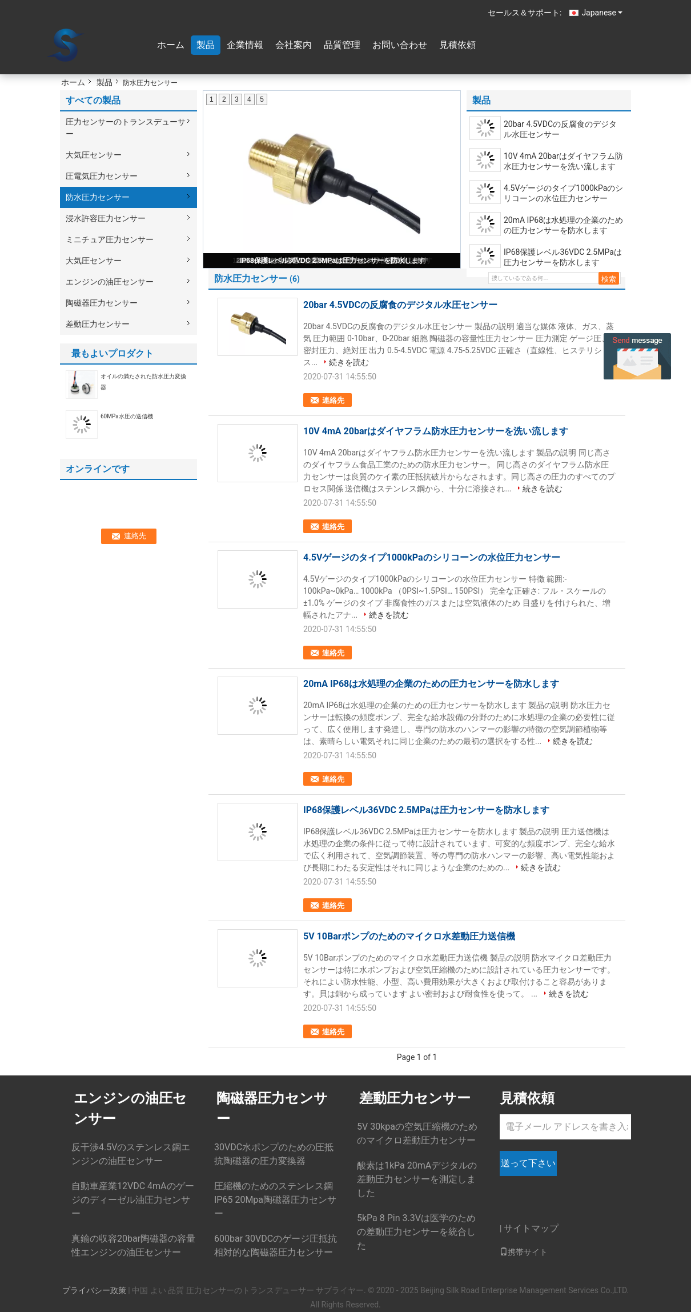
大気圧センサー (94, 154)
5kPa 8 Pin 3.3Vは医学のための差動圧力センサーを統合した (416, 1232)
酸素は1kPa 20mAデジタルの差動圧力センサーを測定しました (417, 1179)
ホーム (170, 44)
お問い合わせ (399, 44)
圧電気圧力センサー (102, 176)
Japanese (601, 13)
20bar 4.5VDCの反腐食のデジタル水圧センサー (560, 129)
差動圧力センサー (98, 324)
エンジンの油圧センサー (110, 281)
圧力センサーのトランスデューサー (126, 127)
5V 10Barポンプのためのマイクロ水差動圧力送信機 (409, 936)
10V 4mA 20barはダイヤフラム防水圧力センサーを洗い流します (563, 161)
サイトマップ (531, 1228)
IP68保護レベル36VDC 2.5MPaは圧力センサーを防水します (332, 261)
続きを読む (349, 362)
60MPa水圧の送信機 (127, 416)
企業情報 (245, 44)
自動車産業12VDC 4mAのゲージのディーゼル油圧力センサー (132, 1200)
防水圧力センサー (98, 197)
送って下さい (528, 1163)
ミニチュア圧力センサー (110, 239)
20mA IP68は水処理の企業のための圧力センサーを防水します (563, 225)
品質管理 (342, 44)
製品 (205, 44)
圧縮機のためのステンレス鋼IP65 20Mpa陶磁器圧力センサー (275, 1200)
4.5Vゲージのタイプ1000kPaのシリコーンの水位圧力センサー (563, 193)
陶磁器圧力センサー (102, 302)
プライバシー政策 (94, 1290)
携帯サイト (524, 1252)
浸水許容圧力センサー (106, 218)
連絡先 (333, 400)
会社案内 (293, 44)
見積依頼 (457, 44)
